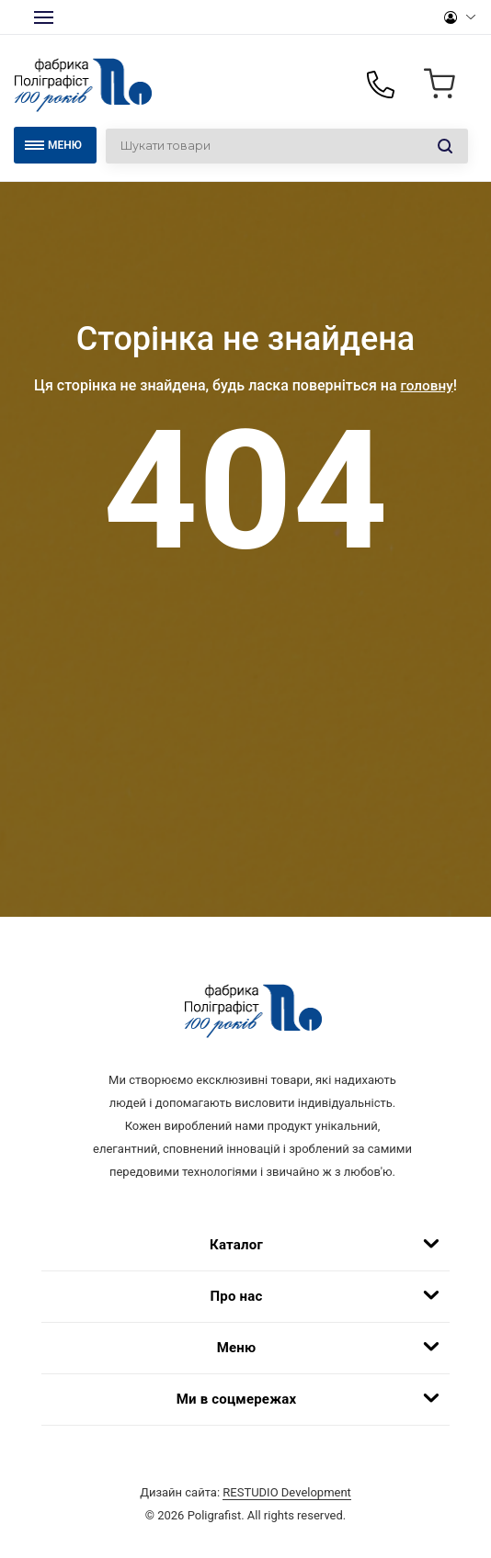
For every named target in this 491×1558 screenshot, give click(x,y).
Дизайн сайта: (245, 1505)
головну (426, 385)
